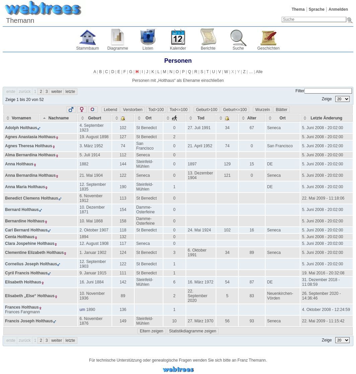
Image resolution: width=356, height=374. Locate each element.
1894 (84, 236)
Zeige (336, 99)
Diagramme (117, 48)
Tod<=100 (178, 109)
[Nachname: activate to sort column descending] (58, 118)
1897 (192, 164)
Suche (238, 48)
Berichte (208, 48)
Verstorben (132, 109)
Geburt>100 (206, 109)
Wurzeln (262, 109)
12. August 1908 (94, 243)
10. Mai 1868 (91, 221)
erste (10, 91)
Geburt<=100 (235, 109)
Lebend (110, 109)
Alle (259, 71)
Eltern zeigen (151, 331)
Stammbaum (87, 48)
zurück (24, 91)
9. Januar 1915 (93, 273)
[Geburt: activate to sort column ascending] (95, 118)
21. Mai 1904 (91, 175)
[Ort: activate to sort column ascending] (149, 118)
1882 (84, 164)
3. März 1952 (91, 146)
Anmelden (338, 9)
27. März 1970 (201, 321)
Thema (298, 9)
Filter (323, 91)
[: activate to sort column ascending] (123, 118)
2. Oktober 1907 (94, 230)
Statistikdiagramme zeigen (192, 331)
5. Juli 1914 (90, 155)
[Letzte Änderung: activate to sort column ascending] (326, 118)
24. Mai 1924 (199, 230)
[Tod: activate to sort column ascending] (201, 118)
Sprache (317, 9)
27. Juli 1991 (199, 127)
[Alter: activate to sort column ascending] (252, 118)
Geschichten (268, 48)
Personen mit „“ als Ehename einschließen (178, 80)
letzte (70, 91)
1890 (90, 309)
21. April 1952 (200, 146)
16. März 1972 (201, 282)
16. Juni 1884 (92, 282)
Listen (147, 48)
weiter (56, 91)
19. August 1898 (94, 137)
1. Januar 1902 (93, 252)
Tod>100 (156, 109)
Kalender (178, 48)
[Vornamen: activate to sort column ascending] (21, 118)
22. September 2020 (198, 296)
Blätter (281, 109)
